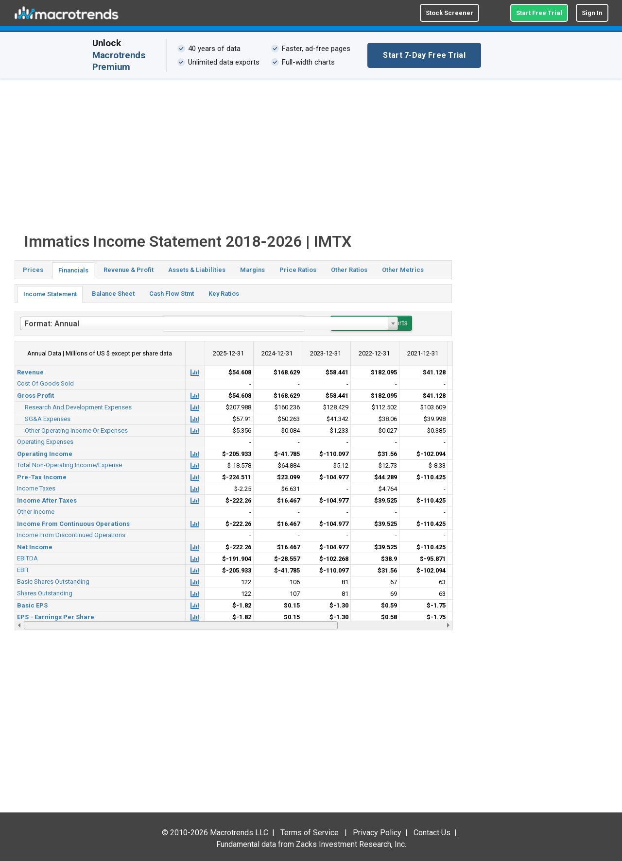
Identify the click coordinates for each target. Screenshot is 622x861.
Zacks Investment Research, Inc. (351, 844)
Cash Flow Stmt (171, 293)
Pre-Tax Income (42, 477)
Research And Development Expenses (78, 407)
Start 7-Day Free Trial (424, 55)
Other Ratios (349, 269)
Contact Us (432, 832)
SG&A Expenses (47, 418)
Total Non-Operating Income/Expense (69, 465)
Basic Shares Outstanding (53, 581)
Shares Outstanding (44, 593)
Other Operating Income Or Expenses (76, 430)
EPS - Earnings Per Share (55, 617)
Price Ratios (297, 269)
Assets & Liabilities (196, 269)
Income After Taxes (47, 500)
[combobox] (209, 323)
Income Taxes (36, 488)
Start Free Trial (539, 13)
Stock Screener (449, 13)
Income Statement (50, 294)
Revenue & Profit (129, 269)
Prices (33, 269)
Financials (73, 270)
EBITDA (27, 558)
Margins (252, 269)
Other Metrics (403, 269)
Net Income (34, 547)
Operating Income (44, 453)
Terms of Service (309, 832)
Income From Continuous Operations (73, 523)
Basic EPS (32, 605)
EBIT (23, 570)
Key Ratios (223, 293)
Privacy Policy (377, 832)
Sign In (592, 13)
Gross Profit (35, 395)
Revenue (30, 372)
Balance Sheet (113, 293)
